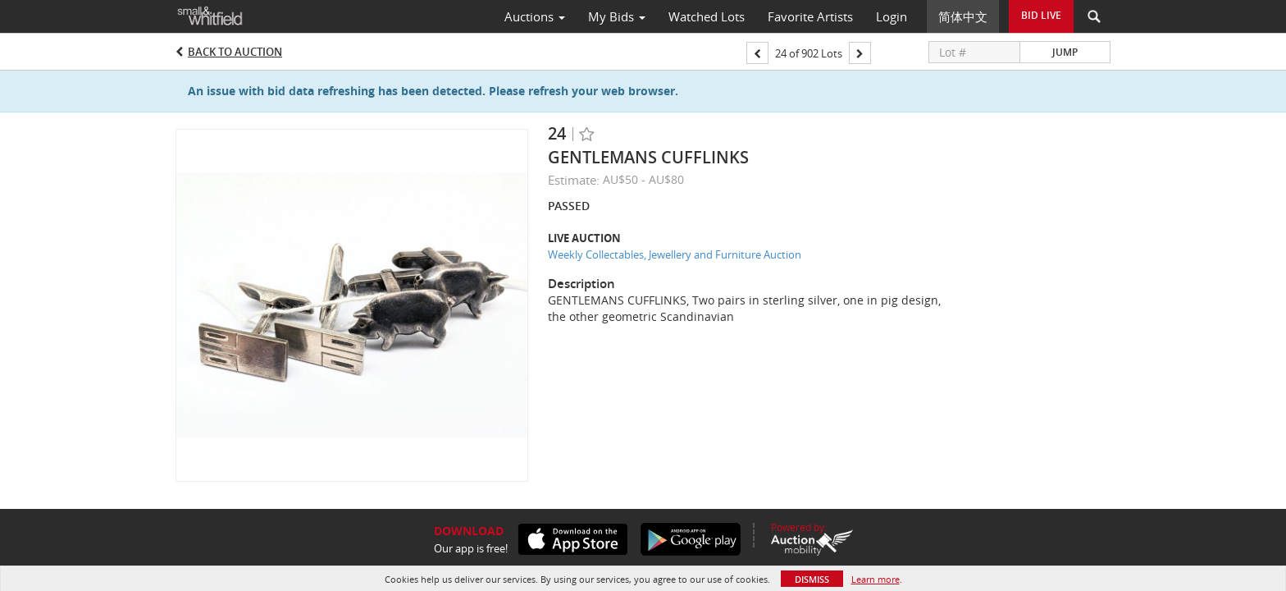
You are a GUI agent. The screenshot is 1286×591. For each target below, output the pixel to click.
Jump (1065, 52)
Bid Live (1041, 15)
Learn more (875, 579)
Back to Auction (235, 51)
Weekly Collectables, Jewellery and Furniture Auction (674, 254)
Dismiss (812, 579)
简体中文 (962, 16)
